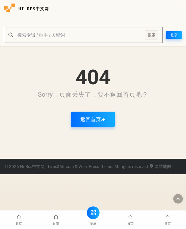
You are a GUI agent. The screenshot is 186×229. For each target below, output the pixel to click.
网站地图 (160, 166)
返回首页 (92, 119)
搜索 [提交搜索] (151, 34)
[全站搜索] (79, 35)
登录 (173, 35)
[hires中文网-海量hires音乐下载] (9, 9)
